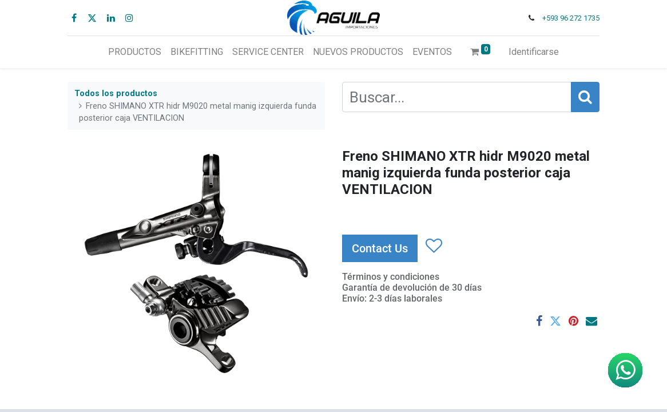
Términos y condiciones (390, 276)
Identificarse (534, 51)
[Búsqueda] (585, 97)
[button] (433, 246)
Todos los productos (115, 93)
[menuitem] (135, 52)
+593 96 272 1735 (570, 18)
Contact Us (380, 248)
